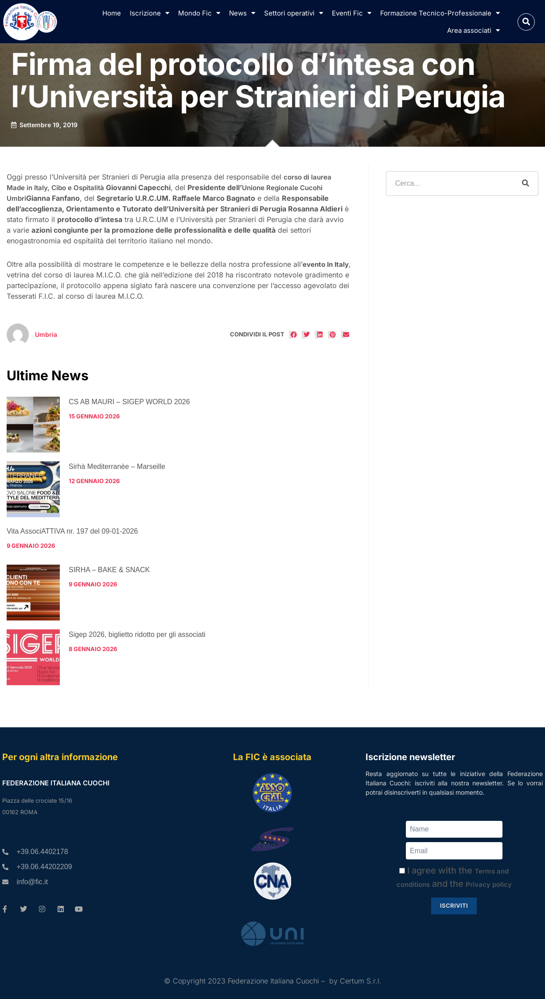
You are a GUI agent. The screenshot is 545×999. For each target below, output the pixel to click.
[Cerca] (525, 183)
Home (111, 13)
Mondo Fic (199, 13)
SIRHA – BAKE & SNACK (109, 570)
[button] (526, 22)
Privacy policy (489, 884)
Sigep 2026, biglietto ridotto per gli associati (137, 634)
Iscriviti (454, 905)
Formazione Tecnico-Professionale (440, 13)
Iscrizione (149, 13)
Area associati (473, 30)
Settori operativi (293, 13)
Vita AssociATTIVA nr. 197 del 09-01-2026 (72, 531)
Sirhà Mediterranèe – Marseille (117, 466)
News (242, 13)
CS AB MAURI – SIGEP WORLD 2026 (129, 402)
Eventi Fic (351, 13)
